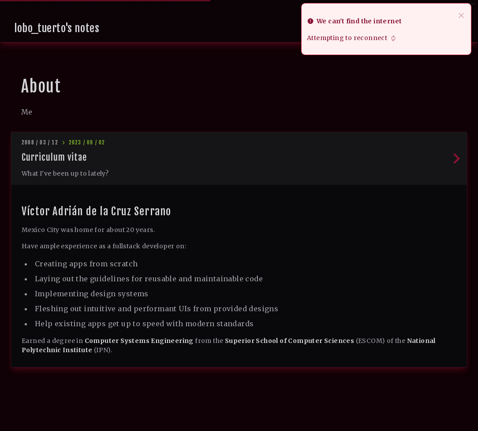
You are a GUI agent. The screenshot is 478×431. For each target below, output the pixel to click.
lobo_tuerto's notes (56, 28)
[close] (461, 14)
